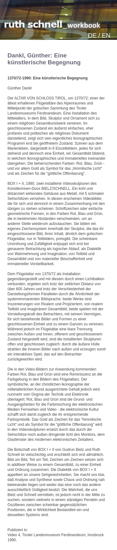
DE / (94, 35)
